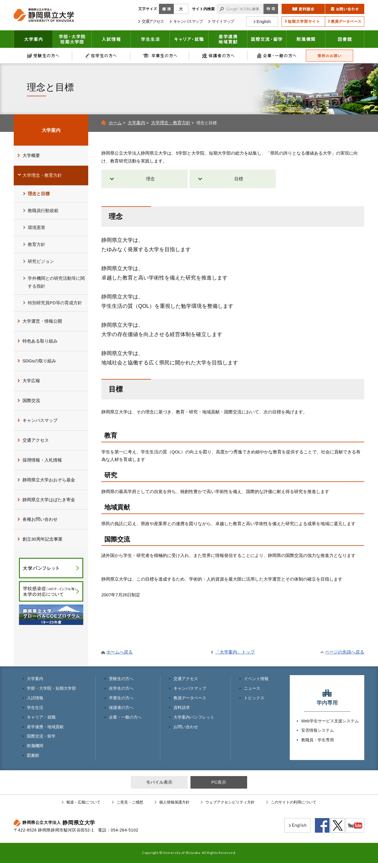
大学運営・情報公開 (42, 321)
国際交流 (31, 400)
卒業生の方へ (160, 55)
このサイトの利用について (293, 802)
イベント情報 (256, 678)
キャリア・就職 (189, 39)
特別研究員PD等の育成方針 (55, 302)
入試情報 (111, 39)
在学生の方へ (101, 55)
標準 (166, 9)
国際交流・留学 (267, 39)
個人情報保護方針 (174, 802)
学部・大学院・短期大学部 (51, 688)
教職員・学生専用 (317, 740)
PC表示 (218, 782)
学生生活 (150, 39)
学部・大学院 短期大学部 (72, 39)
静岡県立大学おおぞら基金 (48, 479)
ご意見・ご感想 (130, 802)
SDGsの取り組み (39, 360)
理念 (150, 178)
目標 (238, 178)
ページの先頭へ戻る (344, 651)
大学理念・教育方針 (170, 122)
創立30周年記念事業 (42, 539)
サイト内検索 (203, 9)
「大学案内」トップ (235, 651)
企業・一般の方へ (276, 55)
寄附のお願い (329, 56)
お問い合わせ (186, 726)
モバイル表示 (159, 782)
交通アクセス (35, 440)
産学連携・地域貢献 (228, 39)
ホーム (115, 122)
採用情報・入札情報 (42, 459)
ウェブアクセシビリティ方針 (230, 802)
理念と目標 (39, 193)
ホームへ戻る (119, 651)
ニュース (252, 688)
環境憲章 (36, 227)
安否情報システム (317, 730)
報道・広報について (83, 802)
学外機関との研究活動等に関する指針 (56, 282)
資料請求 (182, 707)
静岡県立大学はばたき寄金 (48, 499)
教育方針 (36, 244)
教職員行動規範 (43, 210)
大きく (181, 9)
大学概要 (31, 155)
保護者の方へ (218, 55)
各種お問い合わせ (40, 519)
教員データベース (190, 698)
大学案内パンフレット (194, 717)
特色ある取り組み (40, 340)
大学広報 (31, 380)
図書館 (344, 39)
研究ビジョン (41, 261)
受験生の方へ (43, 55)
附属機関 (306, 39)
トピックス (254, 698)
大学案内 (33, 39)
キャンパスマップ (40, 420)
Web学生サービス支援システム (330, 721)
